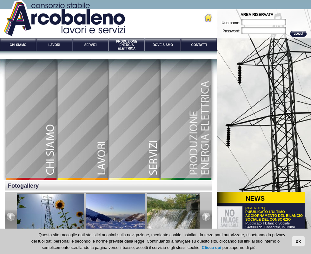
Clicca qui (211, 247)
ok (298, 241)
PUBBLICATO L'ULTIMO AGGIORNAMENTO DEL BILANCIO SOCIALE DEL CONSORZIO (274, 215)
